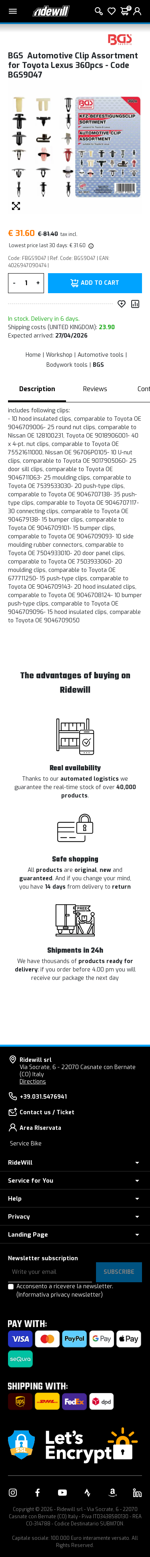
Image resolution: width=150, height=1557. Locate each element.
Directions (33, 1081)
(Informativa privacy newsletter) (59, 1295)
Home (33, 355)
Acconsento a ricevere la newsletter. (64, 1291)
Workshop (59, 355)
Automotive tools (101, 355)
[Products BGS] (120, 39)
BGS (98, 365)
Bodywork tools (67, 365)
